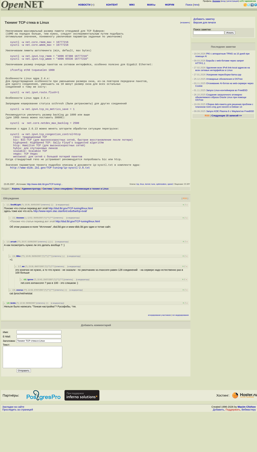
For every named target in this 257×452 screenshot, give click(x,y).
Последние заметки (223, 46)
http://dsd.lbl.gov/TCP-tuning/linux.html (70, 243)
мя (23, 301)
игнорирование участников (159, 350)
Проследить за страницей (17, 448)
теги (196, 4)
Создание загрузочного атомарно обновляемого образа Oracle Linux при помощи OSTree (220, 97)
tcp (138, 219)
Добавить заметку (204, 19)
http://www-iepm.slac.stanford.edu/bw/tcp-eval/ (60, 246)
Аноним (20, 253)
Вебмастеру (249, 448)
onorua (19, 325)
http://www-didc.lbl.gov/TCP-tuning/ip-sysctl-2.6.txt (50, 202)
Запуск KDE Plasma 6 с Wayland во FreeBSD (230, 111)
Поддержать (233, 448)
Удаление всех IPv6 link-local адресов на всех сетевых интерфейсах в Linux (222, 69)
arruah (13, 276)
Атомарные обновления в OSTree (224, 79)
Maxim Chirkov (247, 445)
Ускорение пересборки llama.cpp (223, 74)
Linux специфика (63, 223)
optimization (161, 219)
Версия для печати (204, 22)
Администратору (31, 223)
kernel (147, 219)
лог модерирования (180, 350)
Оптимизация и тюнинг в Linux (91, 223)
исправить (185, 23)
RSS (185, 233)
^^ (48, 253)
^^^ (51, 253)
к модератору (62, 239)
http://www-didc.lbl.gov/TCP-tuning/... (45, 219)
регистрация (232, 1)
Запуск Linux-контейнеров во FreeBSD (227, 90)
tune (153, 219)
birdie (13, 338)
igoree (30, 314)
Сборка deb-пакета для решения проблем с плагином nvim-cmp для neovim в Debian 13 (224, 105)
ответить (45, 239)
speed (170, 219)
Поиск (189, 4)
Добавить (218, 448)
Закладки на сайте (13, 445)
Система (47, 223)
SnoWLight (15, 239)
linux (142, 219)
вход (223, 1)
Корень (16, 223)
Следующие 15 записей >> (226, 115)
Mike (18, 291)
